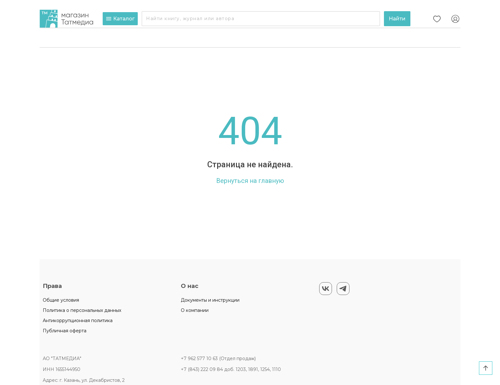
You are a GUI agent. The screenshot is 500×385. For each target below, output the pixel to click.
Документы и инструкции (210, 300)
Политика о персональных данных (82, 310)
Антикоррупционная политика (78, 320)
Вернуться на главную (250, 181)
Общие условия (61, 300)
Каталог (120, 19)
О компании (195, 310)
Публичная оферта (64, 331)
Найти (397, 19)
